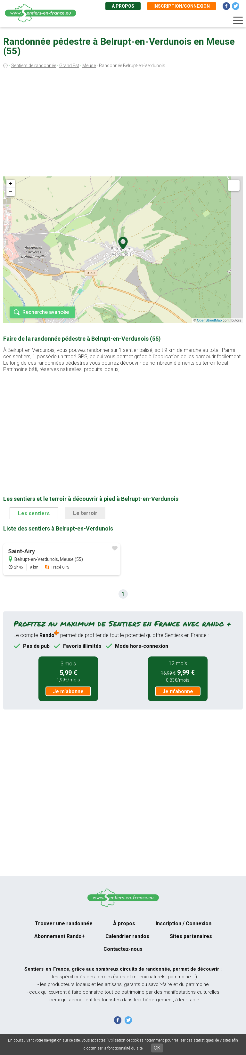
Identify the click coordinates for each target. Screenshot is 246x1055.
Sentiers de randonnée (33, 65)
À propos (123, 6)
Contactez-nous (123, 949)
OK (157, 1048)
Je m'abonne (68, 691)
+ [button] (10, 184)
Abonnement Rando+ (59, 936)
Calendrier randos (127, 936)
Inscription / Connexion (183, 923)
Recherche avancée (45, 312)
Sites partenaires (191, 936)
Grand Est (69, 65)
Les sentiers (34, 513)
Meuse (89, 65)
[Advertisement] (123, 124)
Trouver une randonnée (64, 923)
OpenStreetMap (209, 320)
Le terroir (85, 513)
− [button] (10, 192)
